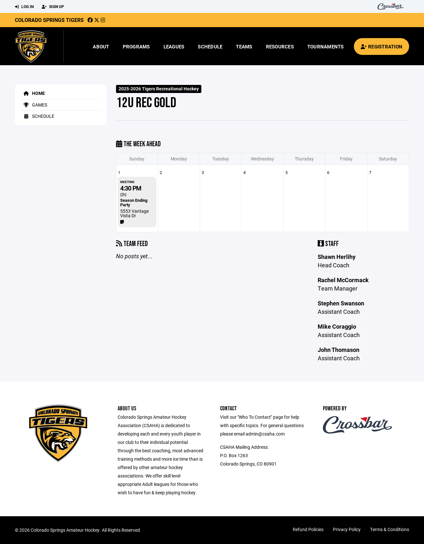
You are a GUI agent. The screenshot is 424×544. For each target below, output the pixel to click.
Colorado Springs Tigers (49, 19)
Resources (280, 46)
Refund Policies (308, 529)
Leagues (174, 46)
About (101, 46)
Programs (136, 46)
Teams (244, 46)
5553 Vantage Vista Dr (134, 213)
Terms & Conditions (389, 529)
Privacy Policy (347, 529)
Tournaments (325, 46)
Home (33, 93)
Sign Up (53, 7)
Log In (24, 7)
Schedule (210, 46)
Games (34, 105)
